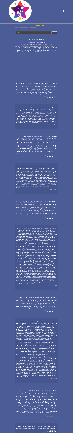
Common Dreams (37, 22)
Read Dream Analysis (52, 97)
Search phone (33, 27)
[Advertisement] (36, 63)
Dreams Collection (24, 27)
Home (16, 27)
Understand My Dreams (43, 11)
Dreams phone (36, 39)
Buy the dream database (37, 25)
